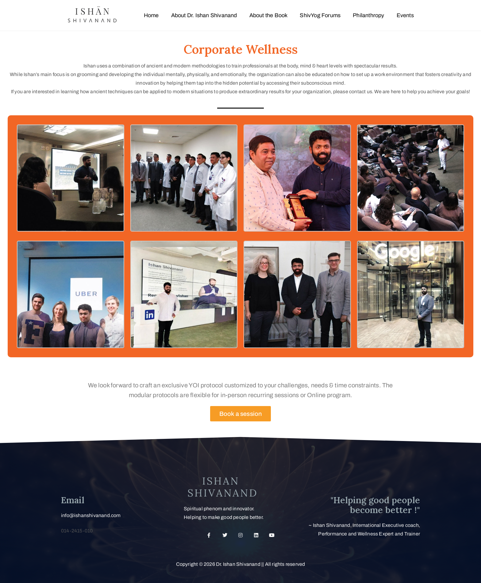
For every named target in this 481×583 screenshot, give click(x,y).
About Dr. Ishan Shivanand (204, 15)
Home (151, 15)
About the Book (268, 15)
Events (405, 15)
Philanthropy (368, 15)
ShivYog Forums (320, 15)
